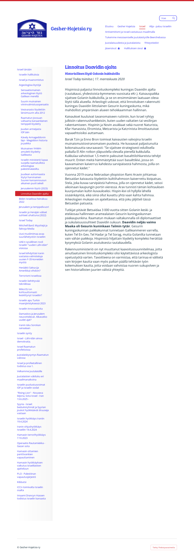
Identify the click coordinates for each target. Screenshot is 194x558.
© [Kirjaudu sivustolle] (18, 547)
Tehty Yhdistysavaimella (164, 547)
